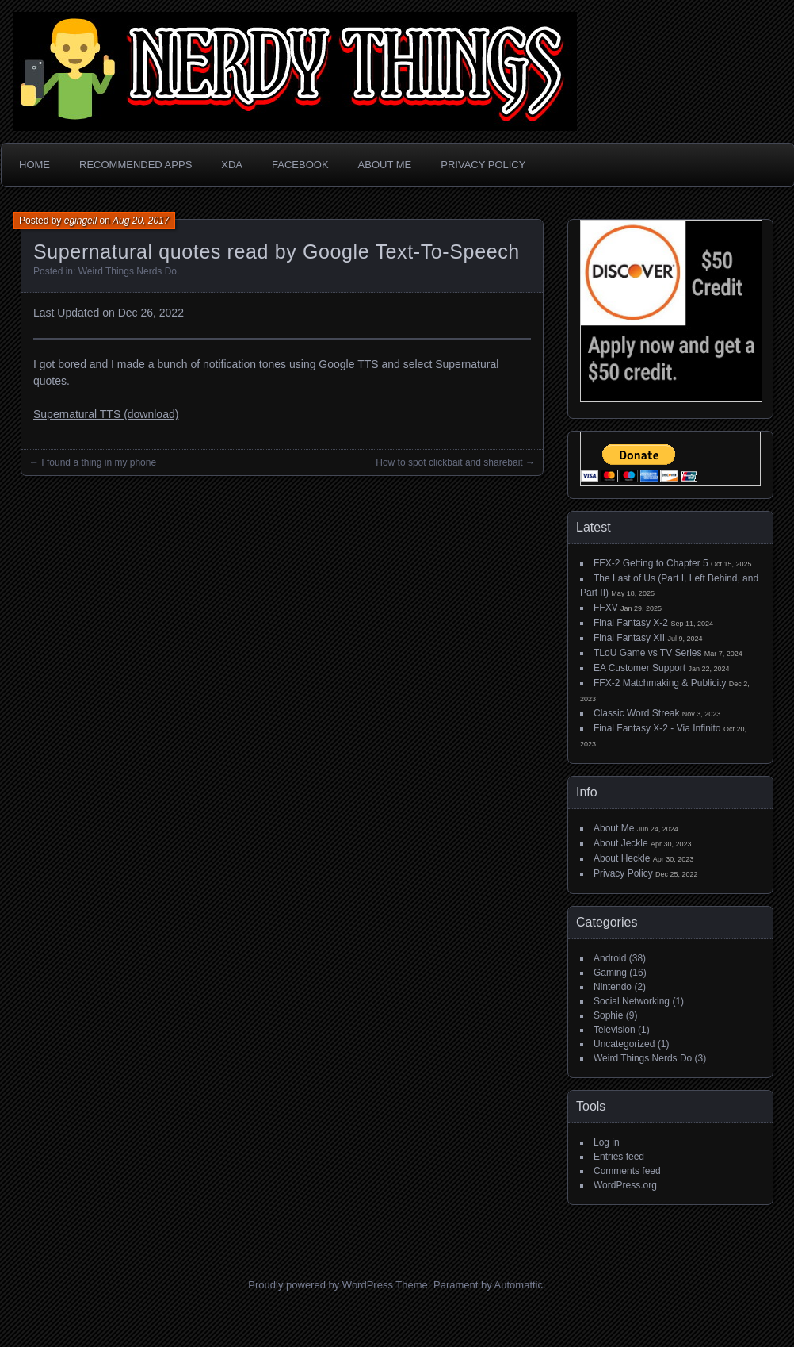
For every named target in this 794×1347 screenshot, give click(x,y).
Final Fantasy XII (629, 637)
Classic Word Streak (636, 713)
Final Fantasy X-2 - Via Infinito (657, 728)
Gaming (610, 972)
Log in (607, 1142)
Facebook (300, 165)
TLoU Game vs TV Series (648, 652)
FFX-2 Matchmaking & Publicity (660, 683)
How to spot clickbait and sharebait (449, 462)
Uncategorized (624, 1044)
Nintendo (613, 986)
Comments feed (627, 1170)
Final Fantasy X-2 (631, 622)
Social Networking (632, 1001)
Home (34, 165)
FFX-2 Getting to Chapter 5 (651, 563)
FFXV (606, 607)
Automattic (518, 1285)
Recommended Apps (135, 165)
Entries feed (619, 1156)
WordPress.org (625, 1185)
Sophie (608, 1015)
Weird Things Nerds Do (127, 271)
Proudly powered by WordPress (320, 1285)
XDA (231, 165)
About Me (385, 165)
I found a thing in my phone (98, 462)
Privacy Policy (483, 165)
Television (615, 1029)
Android (610, 958)
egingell (80, 220)
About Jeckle (621, 843)
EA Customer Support (639, 668)
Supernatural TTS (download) (105, 414)
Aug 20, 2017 (141, 220)
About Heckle (622, 858)
